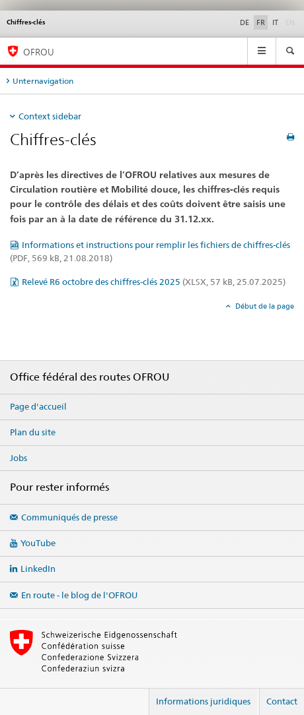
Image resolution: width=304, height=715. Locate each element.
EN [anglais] (291, 21)
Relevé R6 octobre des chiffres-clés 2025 (153, 281)
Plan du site (33, 432)
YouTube (38, 543)
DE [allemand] (244, 22)
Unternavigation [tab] (43, 81)
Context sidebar (50, 116)
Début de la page (263, 306)
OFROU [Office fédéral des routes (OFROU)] (38, 51)
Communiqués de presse (69, 517)
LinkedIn (38, 568)
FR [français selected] (260, 22)
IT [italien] (275, 22)
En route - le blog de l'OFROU (79, 595)
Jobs (18, 457)
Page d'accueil (38, 406)
